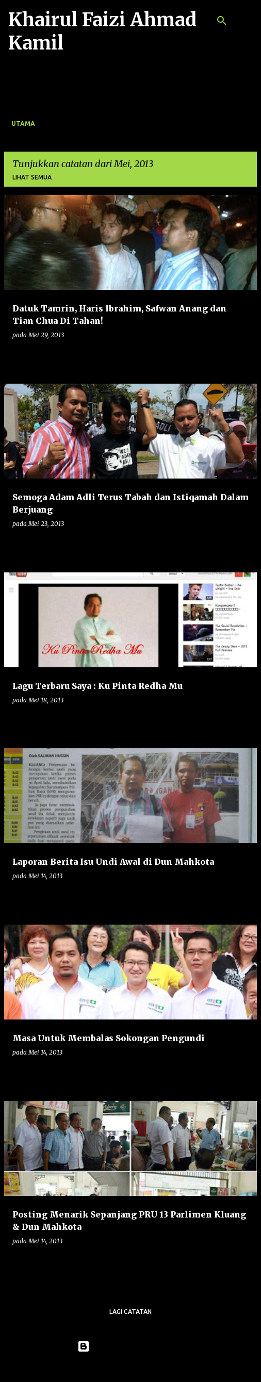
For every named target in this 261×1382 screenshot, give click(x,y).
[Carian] (222, 20)
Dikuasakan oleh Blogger (130, 1346)
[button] (242, 356)
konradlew (151, 1367)
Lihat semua (32, 177)
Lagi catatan (130, 1311)
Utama (23, 123)
